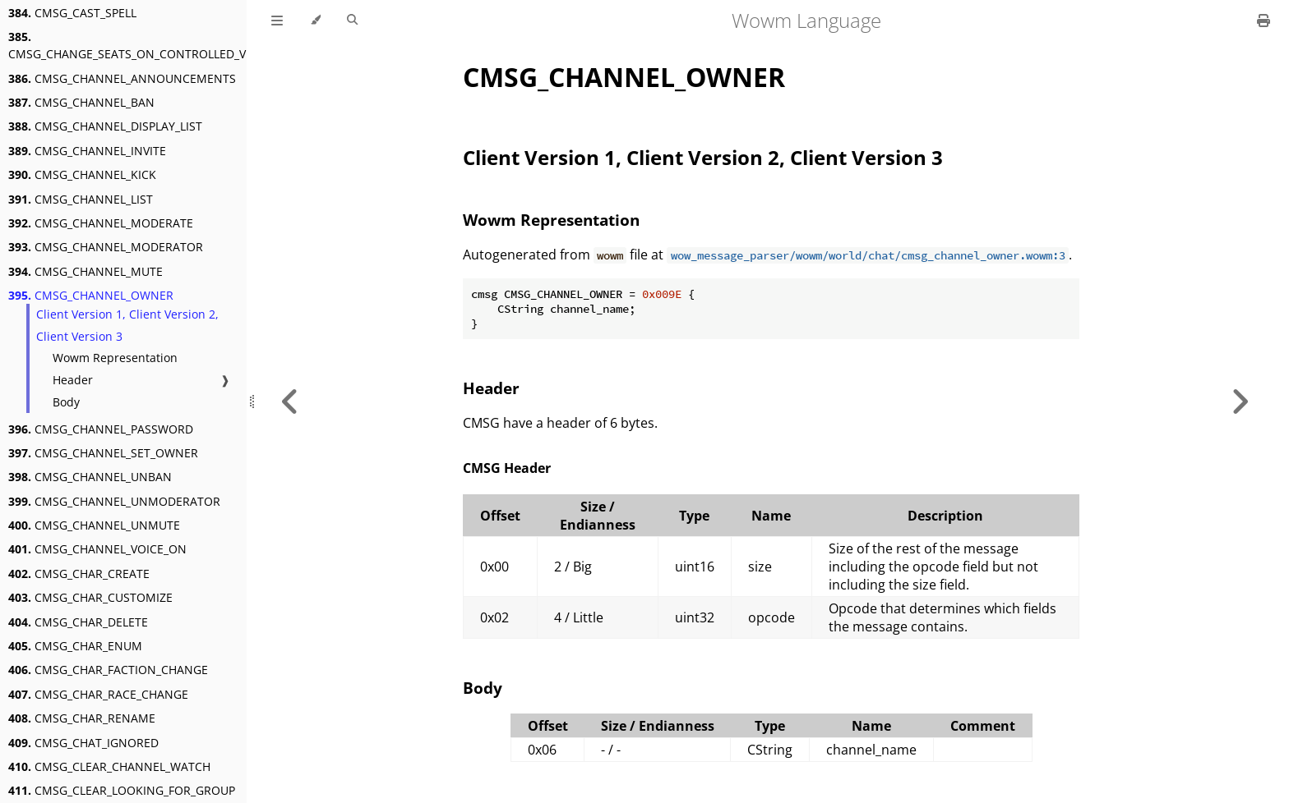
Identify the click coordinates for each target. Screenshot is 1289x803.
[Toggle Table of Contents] (277, 20)
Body (66, 402)
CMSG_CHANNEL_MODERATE (100, 223)
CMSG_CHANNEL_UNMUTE (94, 525)
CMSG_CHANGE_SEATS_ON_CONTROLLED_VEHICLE (146, 45)
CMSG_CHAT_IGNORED (83, 742)
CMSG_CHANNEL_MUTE (85, 271)
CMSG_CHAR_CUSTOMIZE (90, 597)
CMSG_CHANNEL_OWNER (90, 295)
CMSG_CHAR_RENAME (81, 718)
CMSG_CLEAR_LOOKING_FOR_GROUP (121, 790)
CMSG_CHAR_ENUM (75, 646)
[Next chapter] (1240, 401)
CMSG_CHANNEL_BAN (81, 102)
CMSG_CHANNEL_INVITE (87, 150)
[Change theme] (315, 20)
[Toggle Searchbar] (352, 20)
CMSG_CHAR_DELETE (78, 622)
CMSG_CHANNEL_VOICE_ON (97, 549)
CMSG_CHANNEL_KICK (82, 174)
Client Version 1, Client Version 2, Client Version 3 (127, 325)
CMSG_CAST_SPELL (72, 13)
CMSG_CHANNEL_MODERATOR (105, 247)
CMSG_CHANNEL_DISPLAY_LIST (105, 126)
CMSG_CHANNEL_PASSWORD (100, 429)
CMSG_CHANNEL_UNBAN (90, 476)
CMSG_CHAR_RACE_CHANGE (98, 694)
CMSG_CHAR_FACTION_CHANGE (108, 669)
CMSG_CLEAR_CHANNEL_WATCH (109, 766)
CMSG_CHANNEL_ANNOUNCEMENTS (122, 78)
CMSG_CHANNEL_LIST (80, 199)
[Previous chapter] (290, 401)
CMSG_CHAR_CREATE (79, 573)
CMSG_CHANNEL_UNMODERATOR (114, 501)
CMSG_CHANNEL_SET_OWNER (103, 453)
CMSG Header (507, 468)
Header (73, 380)
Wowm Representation (115, 357)
